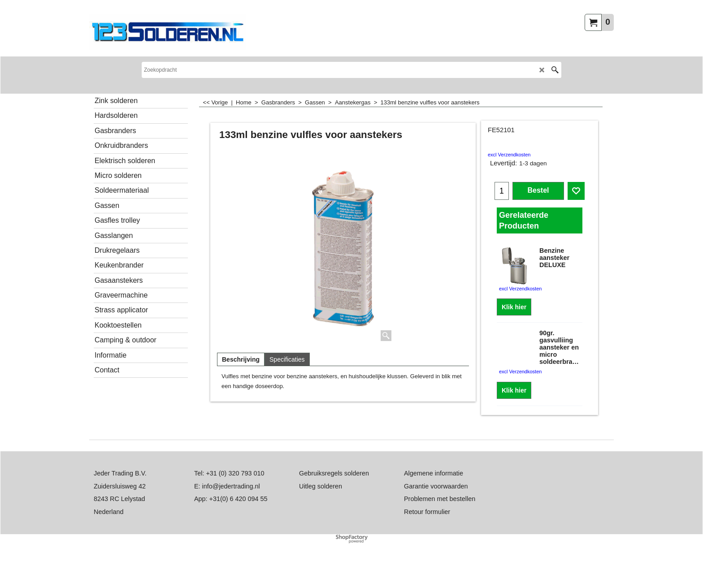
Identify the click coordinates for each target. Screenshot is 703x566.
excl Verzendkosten (509, 154)
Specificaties (287, 359)
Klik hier (514, 307)
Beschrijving (241, 359)
